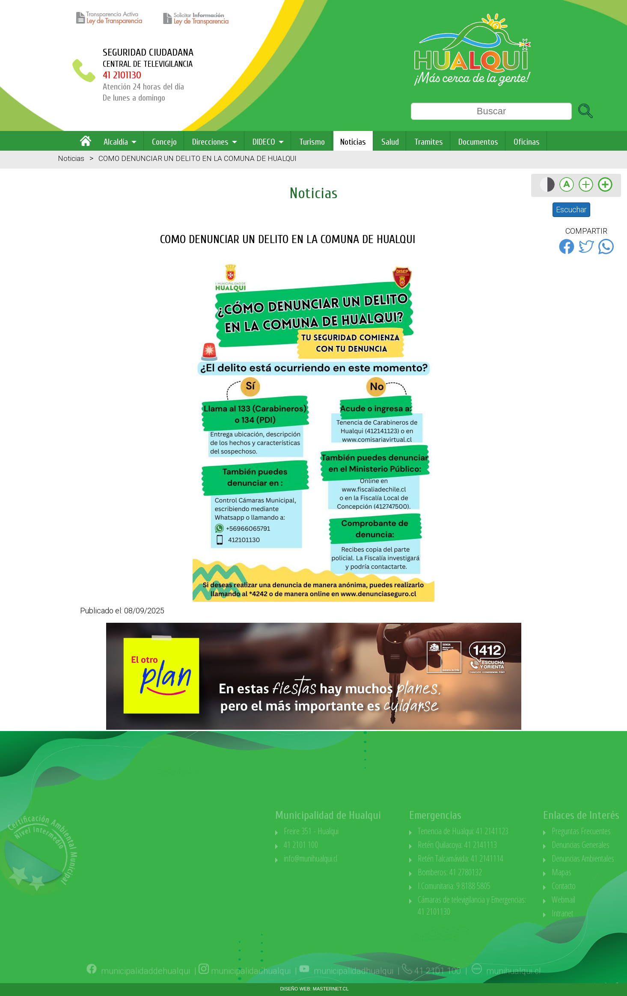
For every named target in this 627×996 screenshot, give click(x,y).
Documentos (478, 142)
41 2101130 (122, 75)
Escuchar (571, 209)
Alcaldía (116, 142)
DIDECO (264, 142)
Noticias (353, 142)
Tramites (428, 142)
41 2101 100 (342, 844)
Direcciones (210, 142)
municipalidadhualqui (251, 983)
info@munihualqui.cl (352, 858)
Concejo (164, 142)
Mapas (603, 872)
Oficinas (527, 142)
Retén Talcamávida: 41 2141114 (502, 858)
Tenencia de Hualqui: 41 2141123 (504, 831)
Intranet (604, 913)
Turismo (312, 142)
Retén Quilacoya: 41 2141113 (498, 844)
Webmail (605, 899)
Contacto (605, 886)
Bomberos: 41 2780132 (491, 872)
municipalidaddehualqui (145, 983)
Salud (390, 142)
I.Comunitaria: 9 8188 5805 (495, 886)
